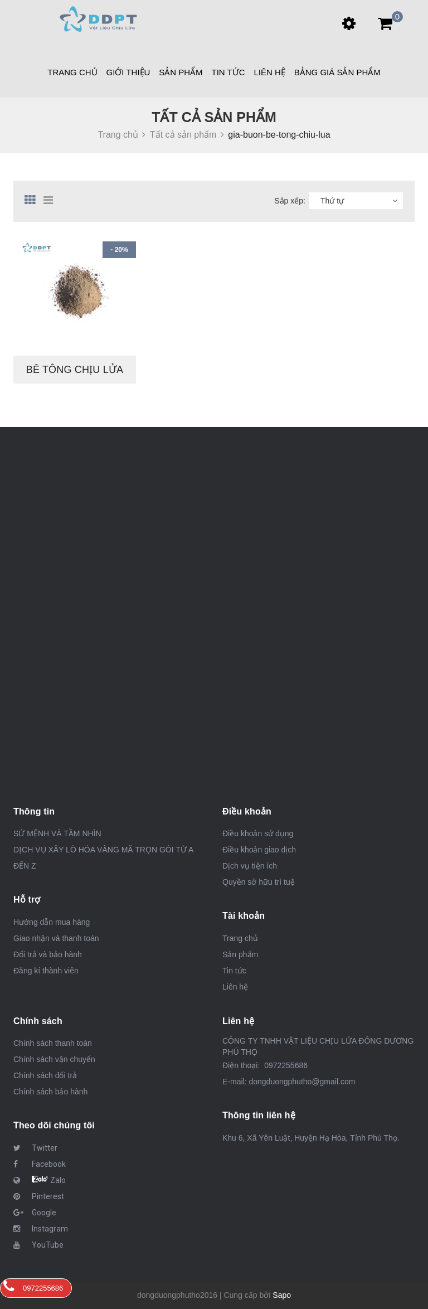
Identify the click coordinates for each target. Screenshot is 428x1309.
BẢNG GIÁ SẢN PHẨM (337, 72)
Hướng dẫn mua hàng (51, 922)
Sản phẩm (180, 72)
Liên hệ (235, 986)
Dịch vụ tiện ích (249, 865)
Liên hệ (269, 72)
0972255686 (285, 1065)
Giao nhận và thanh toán (56, 938)
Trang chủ (240, 938)
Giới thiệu (128, 72)
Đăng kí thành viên (46, 970)
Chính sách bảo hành (50, 1091)
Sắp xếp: (289, 200)
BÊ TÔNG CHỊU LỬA (75, 369)
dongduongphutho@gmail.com (302, 1081)
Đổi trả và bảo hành (47, 954)
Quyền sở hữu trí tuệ (258, 881)
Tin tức (234, 970)
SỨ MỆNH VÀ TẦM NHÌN (57, 833)
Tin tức (228, 72)
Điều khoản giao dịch (259, 849)
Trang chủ (72, 72)
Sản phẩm (240, 954)
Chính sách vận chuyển (54, 1059)
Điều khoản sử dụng (257, 833)
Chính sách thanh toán (52, 1043)
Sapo (282, 1295)
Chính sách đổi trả (45, 1075)
